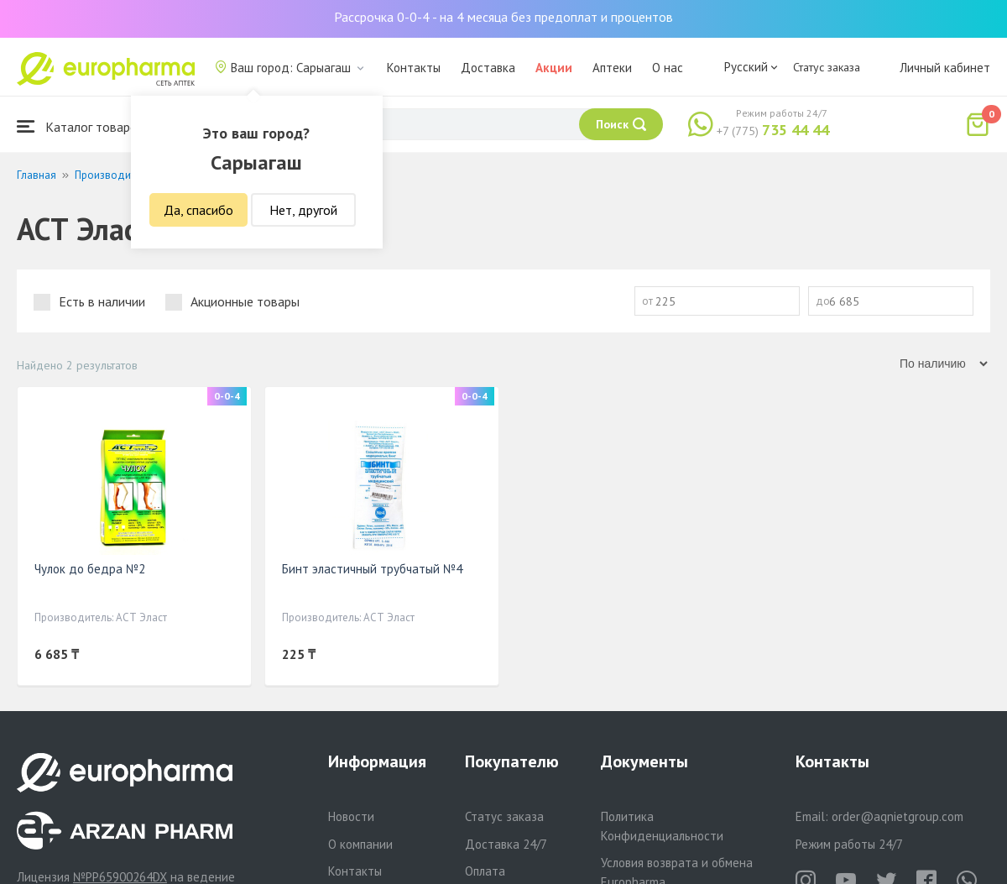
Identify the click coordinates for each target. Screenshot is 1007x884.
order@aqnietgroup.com (897, 816)
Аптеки (612, 68)
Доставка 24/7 (506, 844)
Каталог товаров (80, 126)
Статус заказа (826, 67)
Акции (553, 68)
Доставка (488, 68)
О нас (667, 68)
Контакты (414, 68)
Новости (351, 816)
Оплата (485, 871)
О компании (360, 844)
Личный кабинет (945, 68)
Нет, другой (303, 209)
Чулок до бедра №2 (89, 569)
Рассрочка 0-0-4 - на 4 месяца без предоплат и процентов (503, 16)
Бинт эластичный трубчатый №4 (372, 569)
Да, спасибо (198, 209)
